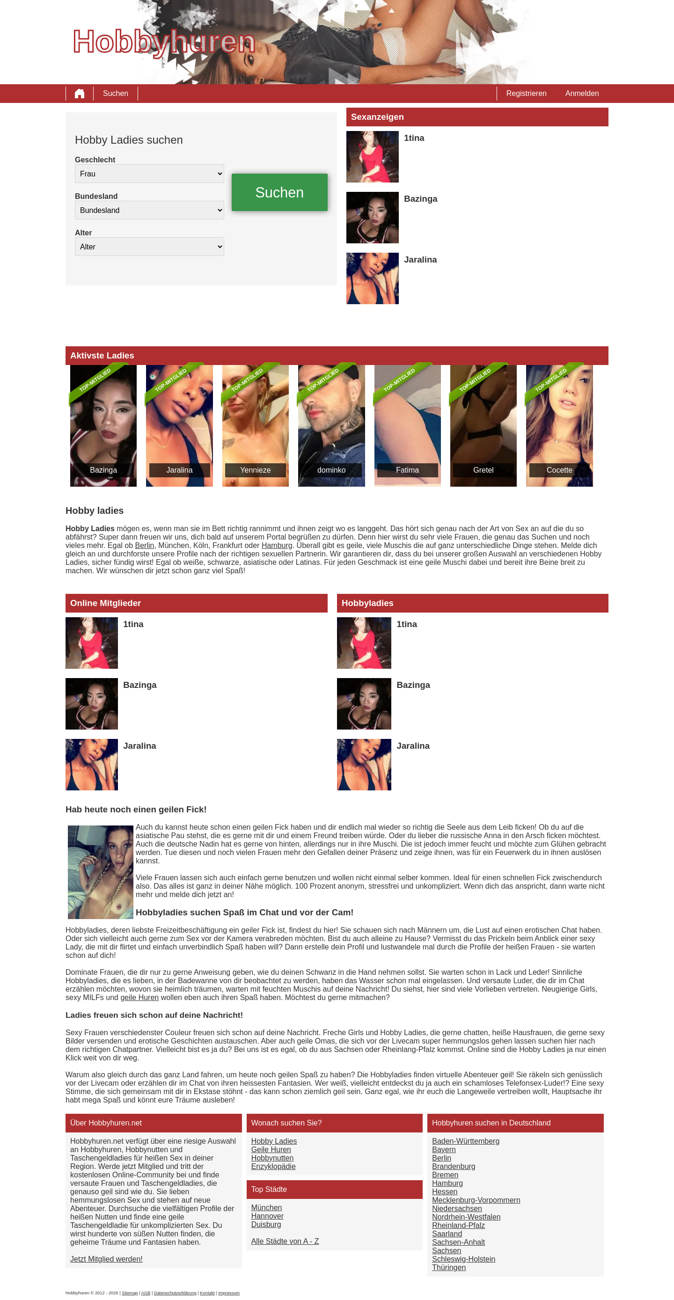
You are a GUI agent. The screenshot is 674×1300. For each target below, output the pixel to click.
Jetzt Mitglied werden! (106, 1259)
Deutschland (530, 1123)
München (266, 1208)
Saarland (447, 1234)
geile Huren (139, 997)
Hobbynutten (272, 1158)
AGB (146, 1293)
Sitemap (130, 1293)
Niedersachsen (457, 1208)
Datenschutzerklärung (175, 1293)
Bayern (444, 1150)
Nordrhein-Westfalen (466, 1217)
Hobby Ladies (274, 1141)
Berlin (144, 545)
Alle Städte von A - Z (285, 1241)
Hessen (444, 1192)
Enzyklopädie (273, 1166)
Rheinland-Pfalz (458, 1225)
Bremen (445, 1175)
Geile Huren (271, 1150)
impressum (229, 1293)
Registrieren (526, 93)
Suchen (115, 93)
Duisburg (266, 1224)
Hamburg (277, 545)
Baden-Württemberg (465, 1141)
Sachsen (446, 1251)
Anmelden (582, 93)
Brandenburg (454, 1166)
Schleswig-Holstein (463, 1259)
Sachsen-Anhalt (458, 1242)
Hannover (267, 1216)
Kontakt (207, 1293)
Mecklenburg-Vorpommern (476, 1200)
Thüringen (449, 1267)
